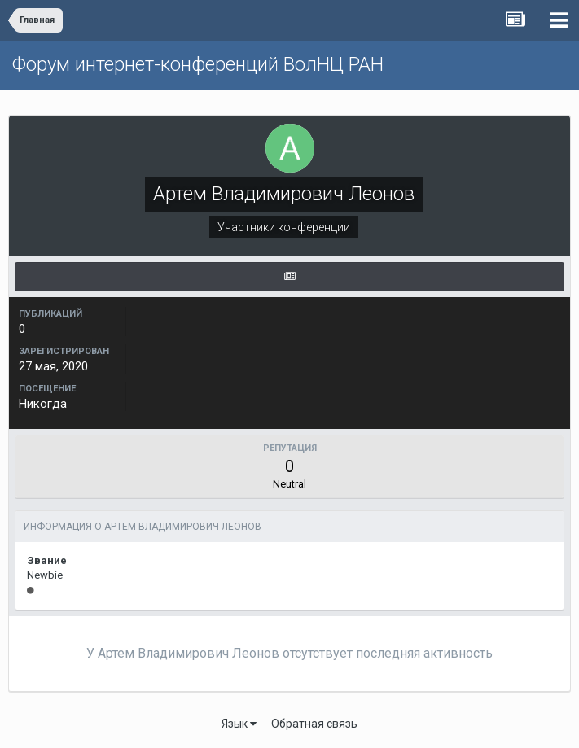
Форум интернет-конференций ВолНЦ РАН (198, 64)
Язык (239, 723)
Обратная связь (314, 723)
